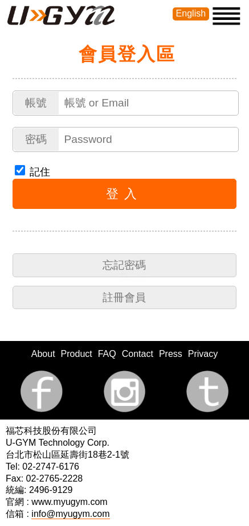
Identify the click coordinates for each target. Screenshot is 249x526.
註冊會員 (124, 297)
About (43, 354)
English (191, 13)
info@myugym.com (70, 514)
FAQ (107, 354)
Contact (137, 354)
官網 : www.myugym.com (57, 502)
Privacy (203, 354)
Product (76, 354)
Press (170, 354)
